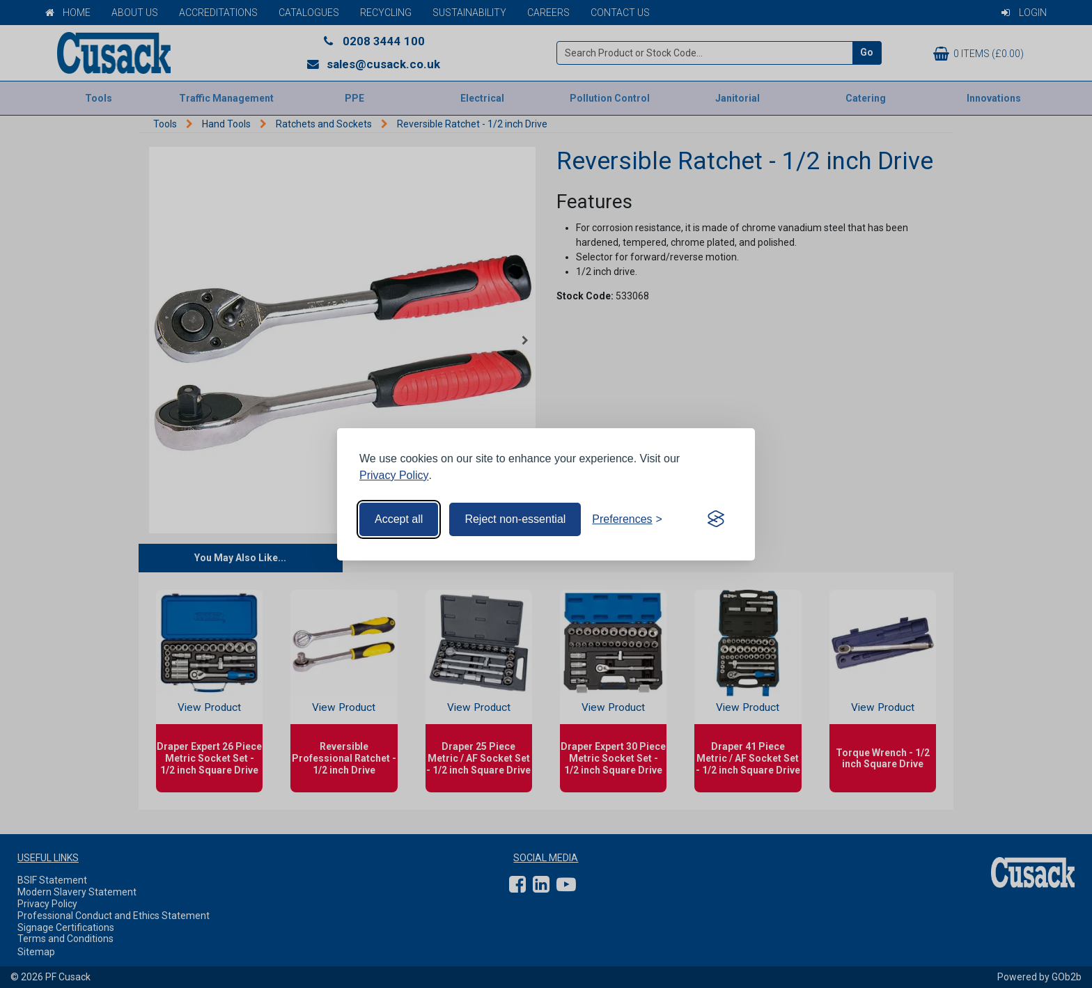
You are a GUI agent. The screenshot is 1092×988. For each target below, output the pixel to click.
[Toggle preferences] (627, 519)
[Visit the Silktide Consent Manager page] (716, 519)
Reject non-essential (515, 519)
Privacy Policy (394, 475)
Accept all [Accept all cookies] (399, 519)
